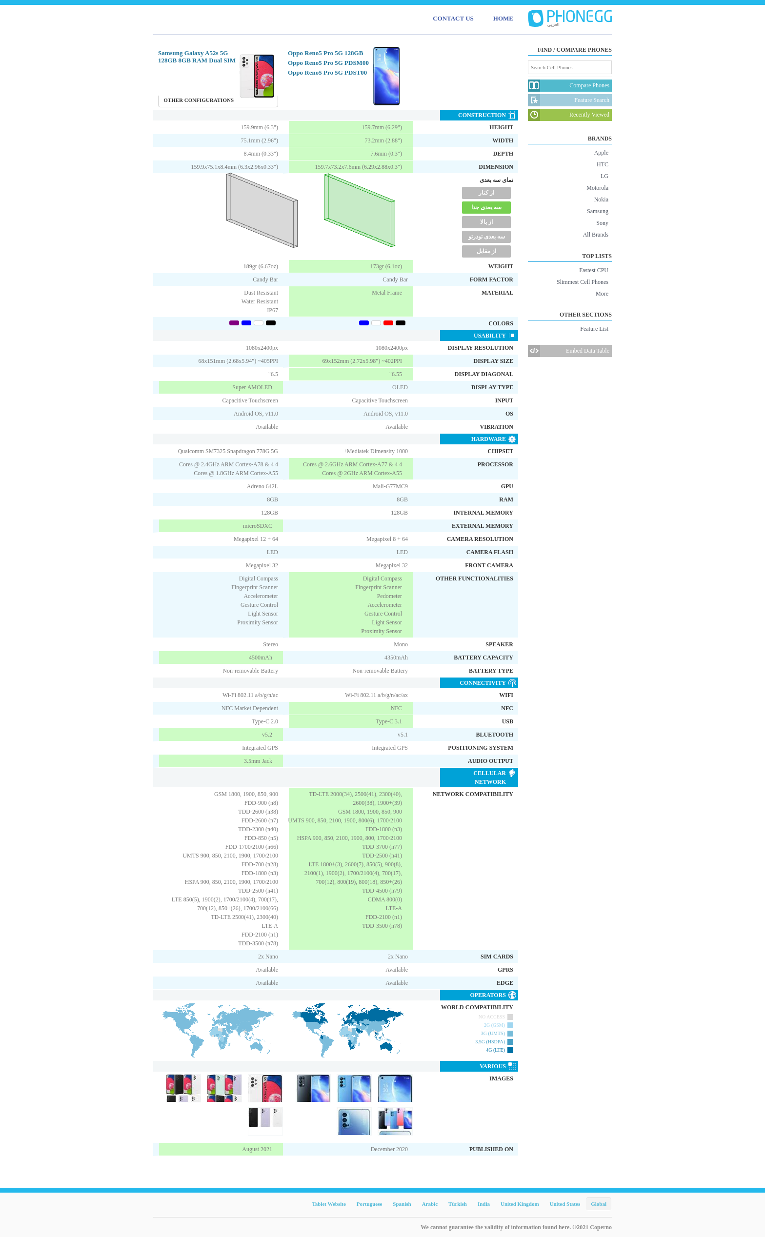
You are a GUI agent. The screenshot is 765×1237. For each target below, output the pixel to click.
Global (598, 1204)
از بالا (486, 222)
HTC (602, 164)
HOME (503, 18)
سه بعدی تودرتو (486, 236)
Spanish (402, 1204)
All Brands (595, 234)
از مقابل (486, 251)
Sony (602, 222)
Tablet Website (328, 1204)
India (484, 1204)
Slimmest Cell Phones (582, 282)
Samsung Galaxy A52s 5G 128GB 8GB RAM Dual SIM (197, 56)
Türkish (457, 1204)
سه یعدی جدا (486, 207)
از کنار (486, 192)
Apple (601, 152)
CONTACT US (453, 18)
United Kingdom (520, 1204)
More (602, 293)
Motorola (597, 187)
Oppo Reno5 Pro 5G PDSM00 (328, 62)
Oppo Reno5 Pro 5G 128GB (325, 53)
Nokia (601, 199)
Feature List (594, 328)
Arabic (430, 1204)
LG (604, 176)
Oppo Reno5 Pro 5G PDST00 (327, 72)
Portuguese (369, 1204)
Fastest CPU (593, 270)
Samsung (597, 211)
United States (565, 1204)
